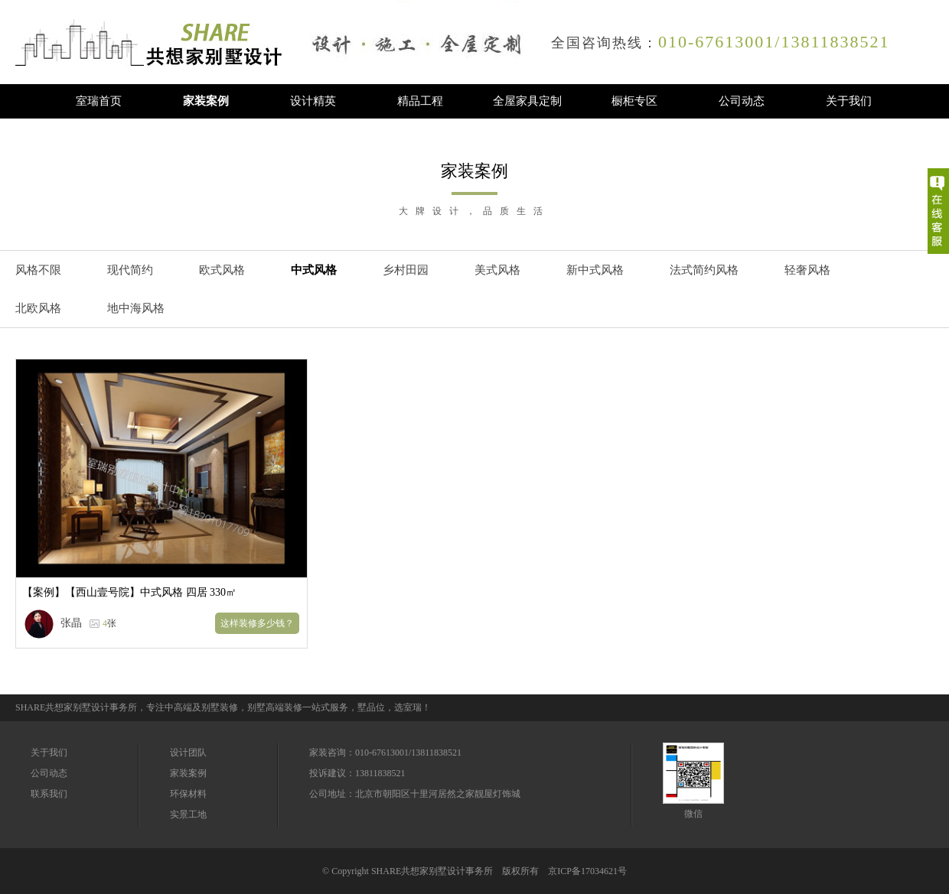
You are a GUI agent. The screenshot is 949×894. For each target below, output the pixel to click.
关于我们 (849, 101)
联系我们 (49, 793)
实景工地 (188, 814)
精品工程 (420, 101)
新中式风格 (595, 270)
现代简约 (130, 270)
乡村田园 (406, 270)
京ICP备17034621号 (587, 871)
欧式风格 (222, 270)
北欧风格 (38, 308)
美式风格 (497, 270)
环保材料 (188, 793)
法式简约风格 (704, 270)
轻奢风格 (807, 270)
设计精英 (313, 101)
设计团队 (188, 752)
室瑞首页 (99, 101)
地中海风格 (136, 308)
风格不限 (38, 270)
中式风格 (314, 270)
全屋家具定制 (527, 101)
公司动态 (742, 101)
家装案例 (206, 101)
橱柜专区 (634, 101)
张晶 (71, 623)
